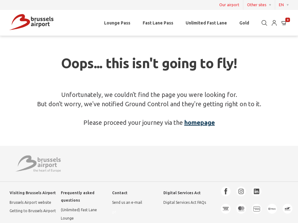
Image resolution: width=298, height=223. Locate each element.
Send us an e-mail (127, 202)
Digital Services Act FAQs (184, 202)
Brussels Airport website (30, 202)
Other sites (256, 5)
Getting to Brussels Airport (33, 211)
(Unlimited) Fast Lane (79, 210)
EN (281, 5)
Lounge (67, 218)
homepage (199, 122)
